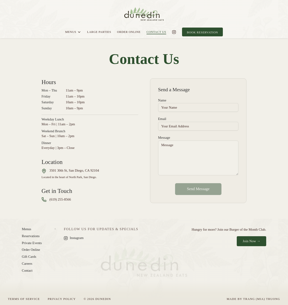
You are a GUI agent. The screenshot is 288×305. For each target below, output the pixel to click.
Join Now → (251, 241)
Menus (73, 32)
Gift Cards (29, 256)
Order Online (129, 32)
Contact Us (156, 32)
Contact (27, 270)
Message (164, 137)
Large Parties (99, 32)
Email (162, 119)
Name (162, 100)
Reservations (31, 236)
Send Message (198, 189)
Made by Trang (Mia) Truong (253, 299)
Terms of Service (24, 299)
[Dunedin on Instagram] (174, 32)
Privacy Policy (62, 299)
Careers (27, 263)
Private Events (32, 243)
